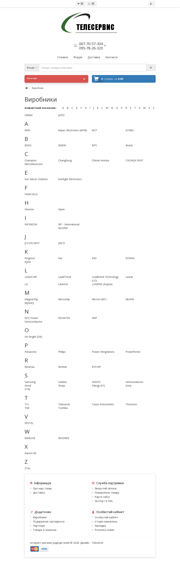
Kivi (60, 258)
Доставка (39, 492)
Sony (128, 385)
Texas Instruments (103, 404)
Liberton (63, 284)
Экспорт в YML (104, 501)
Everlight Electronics (70, 179)
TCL (27, 404)
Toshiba (63, 408)
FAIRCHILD (31, 194)
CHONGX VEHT (134, 160)
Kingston (30, 258)
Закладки (100, 525)
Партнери (39, 525)
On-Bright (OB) (33, 336)
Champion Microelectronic (34, 162)
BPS (94, 145)
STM (27, 389)
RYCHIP (96, 367)
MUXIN (130, 299)
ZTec (28, 468)
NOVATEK (64, 318)
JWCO (61, 243)
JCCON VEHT (32, 243)
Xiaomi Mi (30, 453)
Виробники (40, 517)
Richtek (62, 367)
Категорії (56, 79)
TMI (27, 408)
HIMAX (29, 115)
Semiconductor (134, 382)
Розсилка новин (104, 530)
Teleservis (64, 404)
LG (26, 284)
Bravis (129, 145)
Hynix (61, 209)
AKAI (27, 130)
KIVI (94, 258)
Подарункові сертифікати (48, 521)
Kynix (28, 262)
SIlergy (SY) (98, 385)
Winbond (30, 438)
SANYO (96, 382)
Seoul (28, 385)
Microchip (64, 299)
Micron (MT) (99, 299)
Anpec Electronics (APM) (72, 130)
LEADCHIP (31, 277)
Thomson (131, 404)
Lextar (129, 277)
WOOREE (63, 438)
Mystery (29, 303)
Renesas (30, 367)
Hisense (29, 209)
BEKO (28, 145)
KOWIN (130, 258)
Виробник (37, 88)
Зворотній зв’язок (106, 488)
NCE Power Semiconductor (33, 319)
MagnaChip (31, 299)
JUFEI (61, 115)
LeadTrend (64, 277)
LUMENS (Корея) (102, 284)
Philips (62, 351)
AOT (94, 130)
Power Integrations (103, 351)
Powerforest (133, 351)
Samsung (30, 382)
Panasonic (31, 351)
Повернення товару (107, 492)
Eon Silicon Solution (36, 179)
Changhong (65, 160)
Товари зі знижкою (44, 530)
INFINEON (31, 224)
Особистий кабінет (106, 517)
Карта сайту (102, 496)
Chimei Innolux (100, 160)
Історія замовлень (106, 521)
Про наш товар (42, 488)
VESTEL (29, 423)
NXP (94, 318)
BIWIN (62, 145)
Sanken (62, 382)
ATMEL (130, 130)
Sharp (61, 385)
